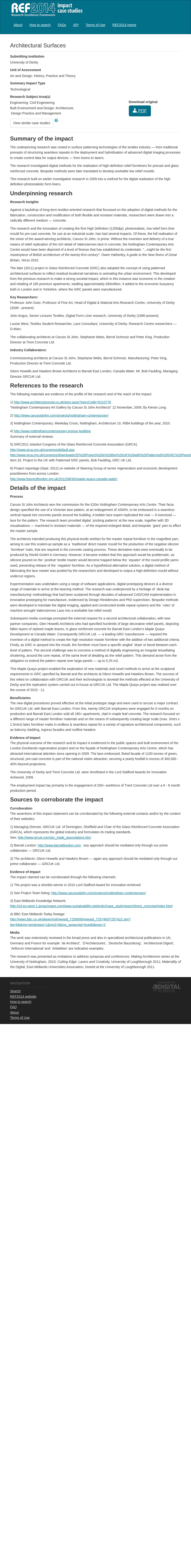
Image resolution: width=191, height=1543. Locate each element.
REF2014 (46, 9)
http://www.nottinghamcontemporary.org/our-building (52, 431)
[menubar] (75, 24)
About (18, 25)
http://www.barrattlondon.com (59, 845)
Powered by (167, 982)
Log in (176, 23)
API (76, 25)
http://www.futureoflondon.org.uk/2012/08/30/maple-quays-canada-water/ (63, 479)
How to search (40, 25)
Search (15, 991)
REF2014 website (23, 996)
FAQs (62, 25)
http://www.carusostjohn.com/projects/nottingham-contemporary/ (61, 415)
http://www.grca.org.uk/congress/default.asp (42, 450)
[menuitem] (18, 24)
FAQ (13, 1007)
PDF (140, 110)
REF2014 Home (124, 25)
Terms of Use (95, 25)
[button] (56, 120)
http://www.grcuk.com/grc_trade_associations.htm (54, 837)
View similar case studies (31, 123)
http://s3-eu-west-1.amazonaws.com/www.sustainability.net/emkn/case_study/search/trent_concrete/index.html (91, 906)
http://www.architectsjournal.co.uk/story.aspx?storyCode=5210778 (62, 402)
